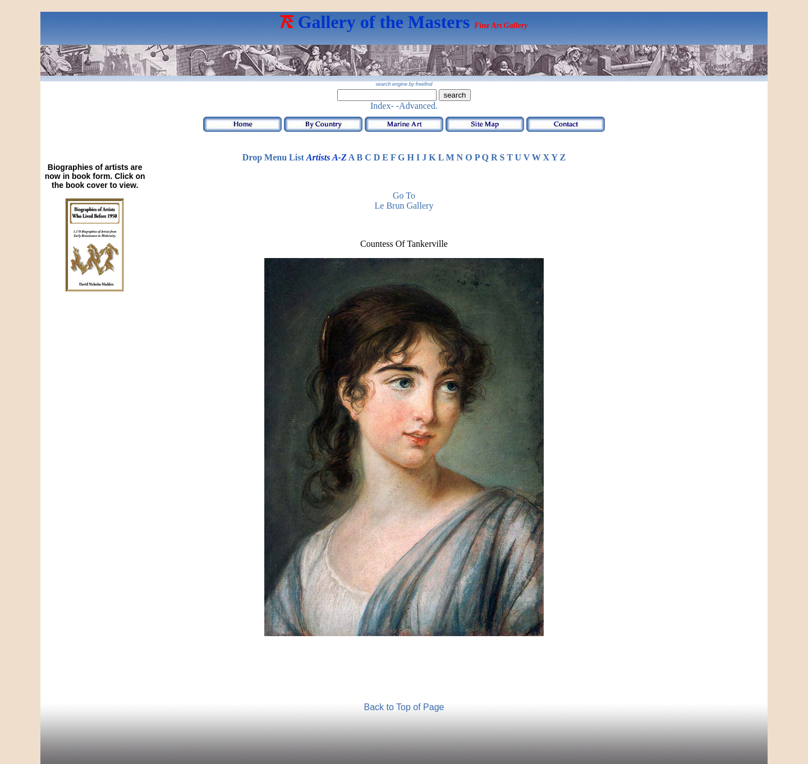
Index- (382, 106)
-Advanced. (417, 106)
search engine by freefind (403, 84)
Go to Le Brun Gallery (404, 200)
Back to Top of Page (404, 707)
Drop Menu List (273, 157)
